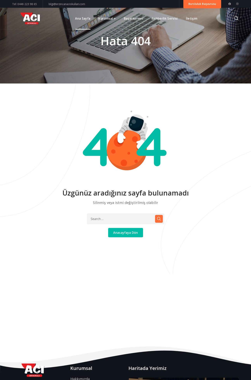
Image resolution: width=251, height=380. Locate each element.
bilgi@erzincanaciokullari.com (67, 4)
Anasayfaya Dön (125, 232)
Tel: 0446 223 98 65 (24, 4)
